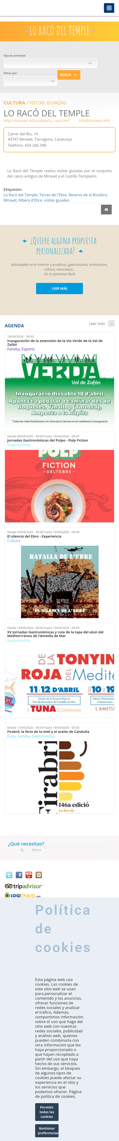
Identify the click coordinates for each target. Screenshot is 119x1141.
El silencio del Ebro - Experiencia (34, 536)
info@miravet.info (94, 120)
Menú (109, 8)
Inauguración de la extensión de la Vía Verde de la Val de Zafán (55, 342)
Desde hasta (43, 436)
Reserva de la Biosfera (88, 194)
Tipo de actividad (14, 55)
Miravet (10, 200)
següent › (111, 323)
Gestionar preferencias (48, 1130)
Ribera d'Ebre (30, 200)
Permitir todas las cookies (47, 1112)
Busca (65, 74)
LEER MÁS (59, 288)
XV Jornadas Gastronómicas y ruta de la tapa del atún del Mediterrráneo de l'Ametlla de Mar (55, 634)
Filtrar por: (10, 73)
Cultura (14, 103)
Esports (28, 349)
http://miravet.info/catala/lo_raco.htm (36, 120)
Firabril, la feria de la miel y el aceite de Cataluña (48, 732)
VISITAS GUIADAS (47, 103)
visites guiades (56, 200)
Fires (11, 736)
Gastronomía (18, 444)
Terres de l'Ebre (53, 194)
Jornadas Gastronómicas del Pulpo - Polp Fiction (47, 440)
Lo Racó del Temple (20, 194)
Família (13, 349)
